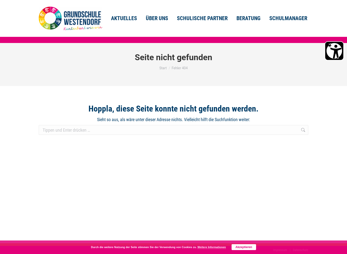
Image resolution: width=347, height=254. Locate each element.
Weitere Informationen (212, 247)
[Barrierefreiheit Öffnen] (334, 50)
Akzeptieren (243, 247)
